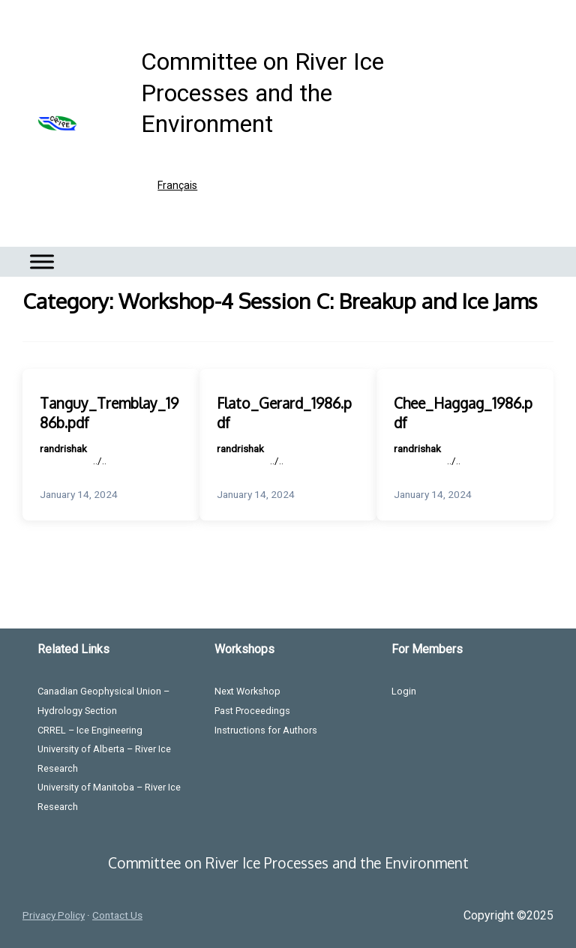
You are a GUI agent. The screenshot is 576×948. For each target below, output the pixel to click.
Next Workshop (247, 691)
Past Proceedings (252, 710)
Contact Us (117, 915)
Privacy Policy (53, 915)
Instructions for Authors (265, 730)
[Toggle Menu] (42, 261)
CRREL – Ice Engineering (90, 730)
